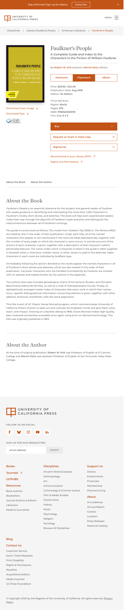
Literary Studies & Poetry (41, 30)
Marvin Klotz (91, 67)
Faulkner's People (102, 30)
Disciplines (13, 30)
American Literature (74, 30)
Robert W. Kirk (63, 67)
